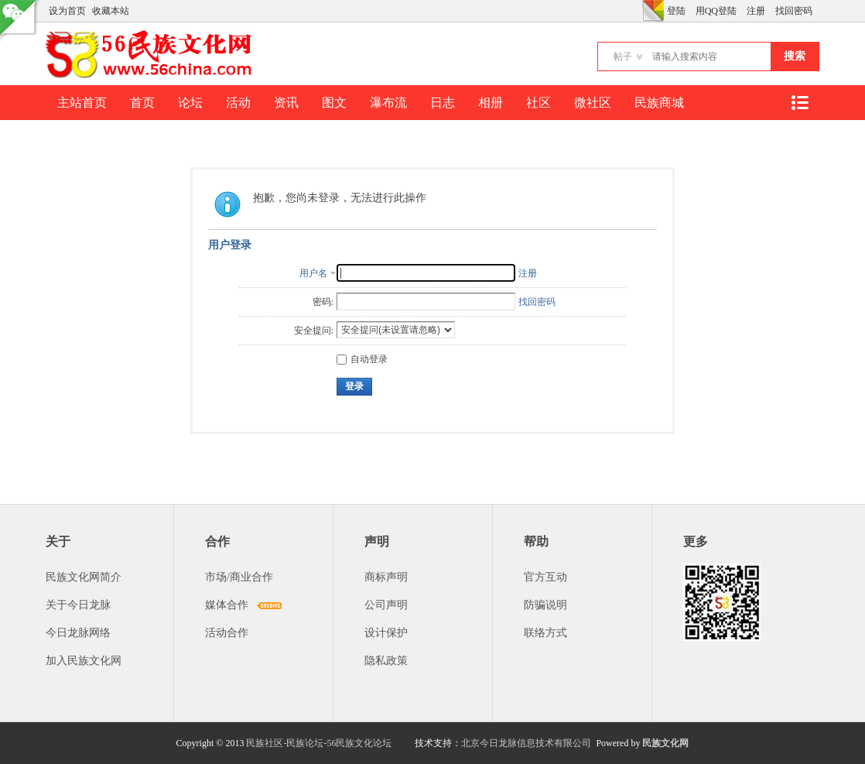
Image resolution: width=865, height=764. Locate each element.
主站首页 (82, 102)
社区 (538, 102)
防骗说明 (545, 605)
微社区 (592, 102)
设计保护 (386, 633)
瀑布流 (388, 102)
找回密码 (793, 10)
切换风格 (653, 11)
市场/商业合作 (239, 577)
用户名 (313, 273)
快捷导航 (799, 102)
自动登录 (362, 359)
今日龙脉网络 (78, 633)
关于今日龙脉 (78, 605)
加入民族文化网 (83, 660)
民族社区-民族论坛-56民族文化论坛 (318, 743)
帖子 (623, 56)
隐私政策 (386, 660)
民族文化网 (665, 743)
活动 (238, 102)
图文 (334, 102)
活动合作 (226, 633)
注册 (756, 10)
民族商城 (659, 102)
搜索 (794, 56)
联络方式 (545, 633)
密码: (323, 301)
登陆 (676, 10)
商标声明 (386, 577)
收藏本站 (110, 10)
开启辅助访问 (638, 11)
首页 (142, 102)
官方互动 (545, 577)
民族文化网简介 (83, 577)
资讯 (286, 102)
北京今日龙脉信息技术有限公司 (526, 743)
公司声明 (386, 605)
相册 (490, 102)
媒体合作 (226, 605)
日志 (442, 102)
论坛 (190, 102)
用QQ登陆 (716, 10)
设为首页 (67, 10)
